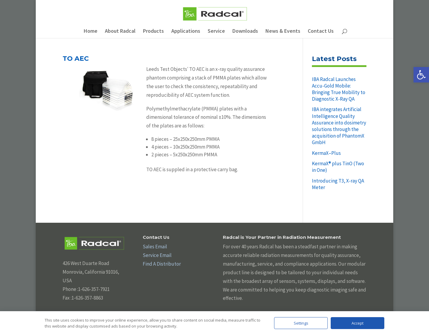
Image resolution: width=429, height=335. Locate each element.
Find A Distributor (162, 264)
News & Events (282, 31)
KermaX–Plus (326, 153)
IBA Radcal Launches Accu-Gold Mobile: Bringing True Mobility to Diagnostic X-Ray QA (338, 89)
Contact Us (321, 31)
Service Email (157, 255)
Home (90, 31)
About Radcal (120, 31)
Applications (185, 31)
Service (216, 31)
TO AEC (76, 58)
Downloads (245, 31)
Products (153, 31)
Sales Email (155, 246)
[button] (421, 74)
